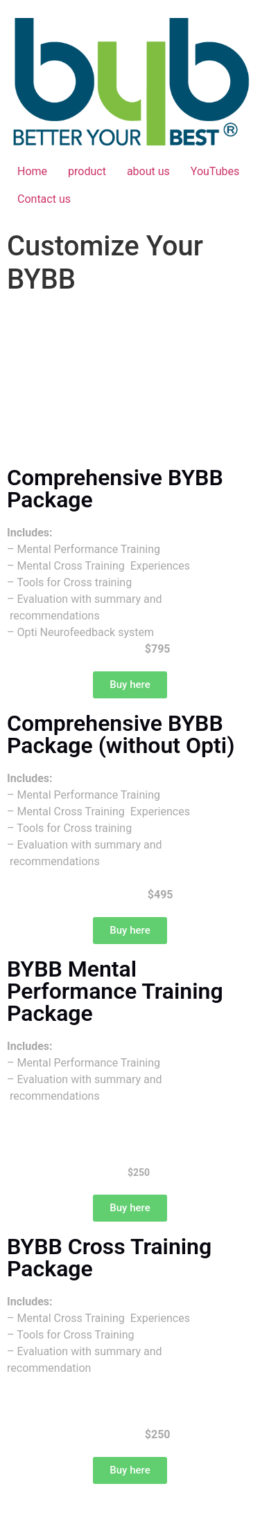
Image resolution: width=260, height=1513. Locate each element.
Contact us (44, 199)
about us (148, 171)
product (87, 171)
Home (32, 171)
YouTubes (215, 171)
